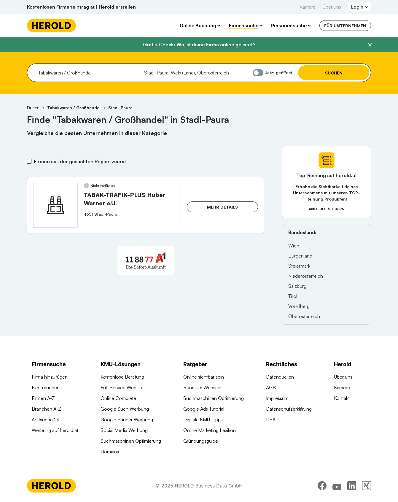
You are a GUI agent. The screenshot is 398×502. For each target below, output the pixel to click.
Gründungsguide (200, 441)
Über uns (332, 7)
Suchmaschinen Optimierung (131, 441)
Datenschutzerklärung (289, 409)
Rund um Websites (202, 387)
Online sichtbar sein (203, 377)
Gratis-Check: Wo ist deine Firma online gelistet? (199, 44)
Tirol (292, 296)
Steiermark (299, 266)
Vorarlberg (299, 306)
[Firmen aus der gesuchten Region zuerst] (29, 161)
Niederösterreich (305, 276)
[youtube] (336, 485)
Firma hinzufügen (50, 377)
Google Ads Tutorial (203, 409)
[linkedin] (351, 485)
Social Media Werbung (124, 430)
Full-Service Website (122, 387)
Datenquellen (280, 377)
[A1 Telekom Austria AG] (145, 260)
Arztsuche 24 (46, 419)
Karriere (308, 7)
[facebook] (322, 485)
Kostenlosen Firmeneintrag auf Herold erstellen (81, 7)
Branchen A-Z (46, 409)
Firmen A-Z (43, 398)
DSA (271, 419)
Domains (110, 452)
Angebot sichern (327, 209)
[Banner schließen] (369, 44)
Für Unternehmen (345, 25)
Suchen (334, 72)
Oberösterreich (304, 316)
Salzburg (297, 286)
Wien (293, 246)
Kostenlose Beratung (122, 377)
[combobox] (85, 72)
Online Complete (118, 398)
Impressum (277, 398)
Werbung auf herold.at (55, 430)
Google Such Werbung (125, 409)
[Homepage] (51, 25)
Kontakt (342, 398)
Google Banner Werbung (127, 419)
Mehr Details (222, 206)
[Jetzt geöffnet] (258, 72)
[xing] (366, 485)
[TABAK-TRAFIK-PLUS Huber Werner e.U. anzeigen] (55, 205)
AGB (271, 387)
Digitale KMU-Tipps (203, 419)
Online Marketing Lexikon (209, 430)
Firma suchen (46, 387)
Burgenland (300, 256)
